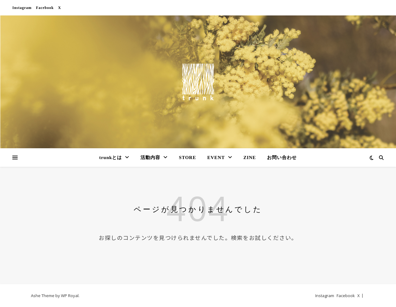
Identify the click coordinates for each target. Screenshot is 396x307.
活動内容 (150, 157)
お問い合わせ (282, 157)
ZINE (249, 157)
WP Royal (70, 295)
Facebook (45, 8)
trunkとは (110, 157)
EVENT (216, 157)
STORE (187, 157)
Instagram (22, 8)
